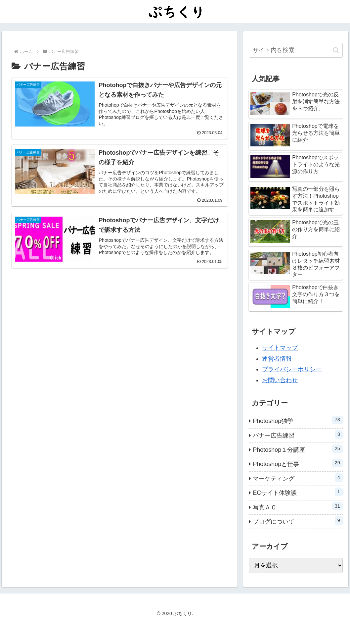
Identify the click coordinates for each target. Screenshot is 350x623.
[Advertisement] (120, 332)
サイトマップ (280, 347)
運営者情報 (277, 358)
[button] (336, 50)
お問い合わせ (280, 380)
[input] (296, 50)
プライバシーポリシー (292, 369)
